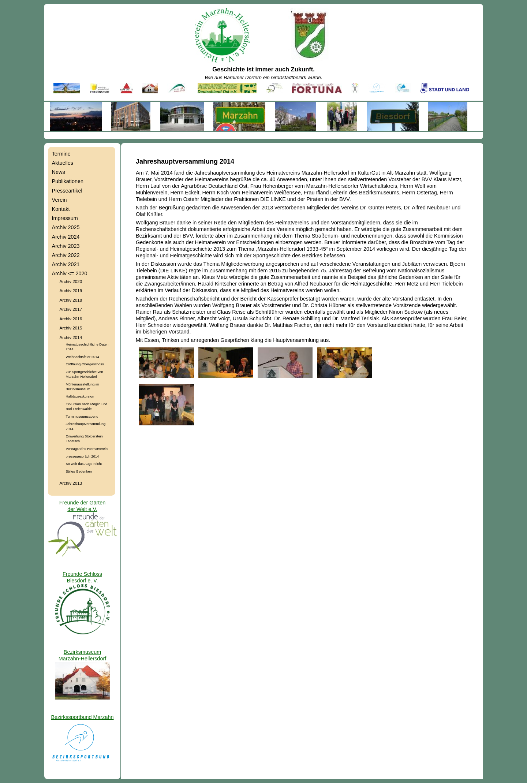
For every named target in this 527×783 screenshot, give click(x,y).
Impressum (65, 218)
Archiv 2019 (71, 290)
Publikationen (67, 181)
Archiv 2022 (66, 255)
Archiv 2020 (71, 281)
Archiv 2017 (71, 309)
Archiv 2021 (66, 264)
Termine (61, 154)
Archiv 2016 (71, 318)
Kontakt (61, 209)
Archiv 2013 (71, 483)
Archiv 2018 (71, 300)
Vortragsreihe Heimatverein (87, 449)
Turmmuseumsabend (82, 416)
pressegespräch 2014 (82, 456)
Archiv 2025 (66, 227)
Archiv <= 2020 (69, 273)
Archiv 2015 (71, 327)
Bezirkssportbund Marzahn (82, 717)
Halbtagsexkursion (80, 396)
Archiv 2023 (66, 246)
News (58, 172)
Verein (59, 200)
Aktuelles (62, 163)
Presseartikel (67, 191)
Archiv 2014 (71, 337)
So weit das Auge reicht (84, 464)
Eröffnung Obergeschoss (85, 364)
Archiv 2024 (66, 237)
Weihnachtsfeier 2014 (82, 357)
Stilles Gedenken (79, 471)
